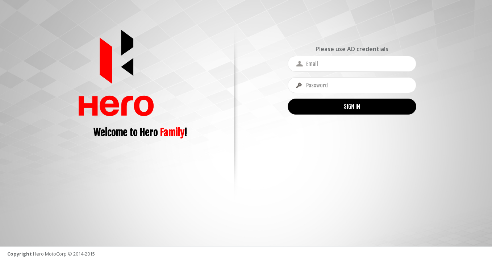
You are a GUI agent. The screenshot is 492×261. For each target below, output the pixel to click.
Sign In (352, 106)
